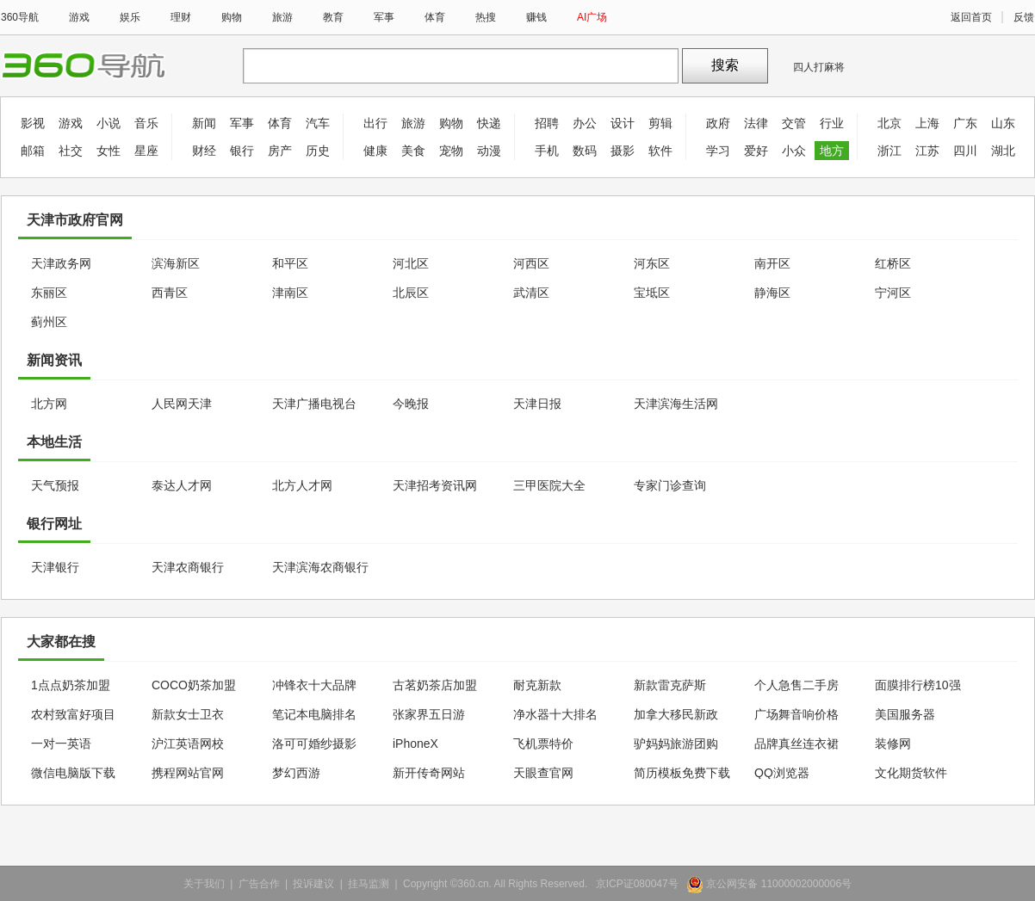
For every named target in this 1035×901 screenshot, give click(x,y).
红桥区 (893, 263)
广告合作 (259, 884)
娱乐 (130, 17)
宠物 (451, 150)
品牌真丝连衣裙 (796, 743)
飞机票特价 (543, 743)
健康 (375, 150)
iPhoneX (415, 743)
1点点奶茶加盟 (70, 685)
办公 (585, 123)
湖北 (1003, 150)
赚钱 (536, 17)
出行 (375, 123)
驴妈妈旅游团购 (676, 743)
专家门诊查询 (670, 485)
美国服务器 (905, 714)
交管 (794, 123)
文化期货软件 (911, 773)
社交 (71, 150)
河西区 (531, 263)
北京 (889, 123)
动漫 (489, 150)
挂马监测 (368, 884)
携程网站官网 (188, 773)
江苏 (927, 150)
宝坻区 (652, 292)
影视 (33, 123)
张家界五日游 (429, 714)
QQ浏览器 (781, 773)
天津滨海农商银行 (320, 567)
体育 (435, 17)
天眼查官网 (543, 773)
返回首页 (971, 17)
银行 (242, 150)
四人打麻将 (819, 67)
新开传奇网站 (429, 773)
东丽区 (49, 292)
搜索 (725, 65)
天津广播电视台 (314, 403)
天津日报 (537, 403)
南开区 (772, 263)
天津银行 (55, 567)
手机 (547, 150)
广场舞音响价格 (796, 714)
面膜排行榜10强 (918, 685)
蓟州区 (49, 322)
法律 (756, 123)
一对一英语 (61, 743)
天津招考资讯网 (435, 485)
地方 (832, 150)
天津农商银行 (188, 567)
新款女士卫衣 (188, 714)
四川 (965, 150)
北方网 (49, 403)
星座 (146, 150)
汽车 (318, 123)
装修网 (893, 743)
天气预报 (55, 485)
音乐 (146, 123)
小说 (108, 123)
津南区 (290, 292)
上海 (927, 123)
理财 (180, 17)
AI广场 (592, 17)
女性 (108, 150)
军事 (384, 17)
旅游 (282, 17)
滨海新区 (176, 263)
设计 (622, 123)
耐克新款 (537, 685)
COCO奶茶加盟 (194, 685)
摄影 (622, 150)
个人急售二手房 (796, 685)
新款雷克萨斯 (670, 685)
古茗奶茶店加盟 (435, 685)
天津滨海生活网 (676, 403)
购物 (231, 17)
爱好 (756, 150)
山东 (1003, 123)
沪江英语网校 (188, 743)
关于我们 (204, 884)
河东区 (652, 263)
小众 (794, 150)
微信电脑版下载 (73, 773)
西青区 (170, 292)
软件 (660, 150)
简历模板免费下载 (682, 773)
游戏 (79, 17)
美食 (413, 150)
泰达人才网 (182, 485)
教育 (333, 17)
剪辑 (660, 123)
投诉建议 (313, 884)
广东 (965, 123)
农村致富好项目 (73, 714)
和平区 (290, 263)
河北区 (411, 263)
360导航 (20, 17)
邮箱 (33, 150)
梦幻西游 (296, 773)
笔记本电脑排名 (314, 714)
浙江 (889, 150)
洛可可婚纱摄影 (314, 743)
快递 (489, 123)
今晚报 (411, 403)
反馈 (1023, 17)
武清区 (531, 292)
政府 (718, 123)
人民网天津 (182, 403)
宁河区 (893, 292)
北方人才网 (302, 485)
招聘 (547, 123)
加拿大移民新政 (676, 714)
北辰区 (411, 292)
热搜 (485, 17)
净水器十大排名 (555, 714)
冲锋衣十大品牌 (314, 685)
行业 (832, 123)
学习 (718, 150)
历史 (318, 150)
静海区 (772, 292)
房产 (280, 150)
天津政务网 (61, 263)
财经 (204, 150)
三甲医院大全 (549, 485)
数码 (585, 150)
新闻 (204, 123)
